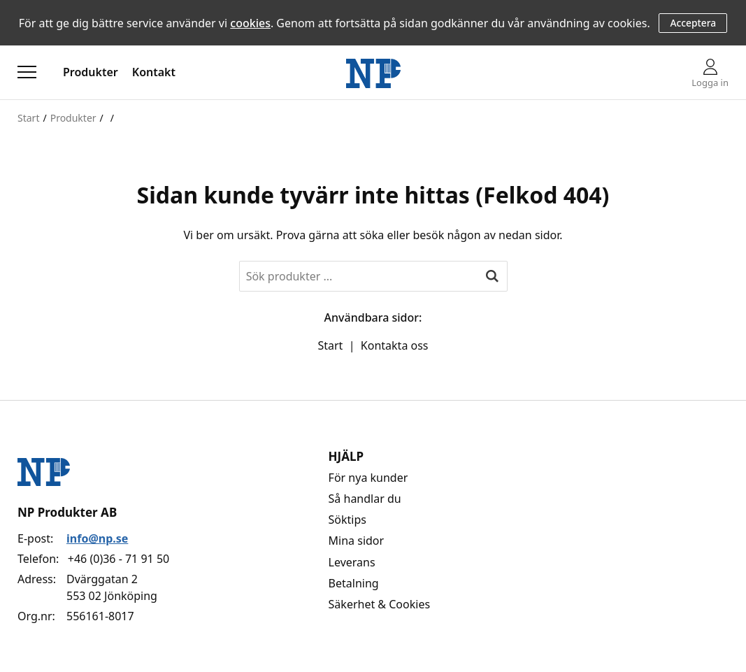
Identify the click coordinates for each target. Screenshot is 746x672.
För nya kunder (368, 477)
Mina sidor (357, 540)
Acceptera (693, 22)
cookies (250, 23)
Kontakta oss (395, 345)
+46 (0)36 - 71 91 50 (118, 558)
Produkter (90, 72)
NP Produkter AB (67, 512)
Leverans (352, 562)
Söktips (347, 519)
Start (28, 117)
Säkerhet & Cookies (380, 604)
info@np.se (97, 538)
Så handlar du (365, 498)
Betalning (354, 583)
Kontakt (153, 72)
